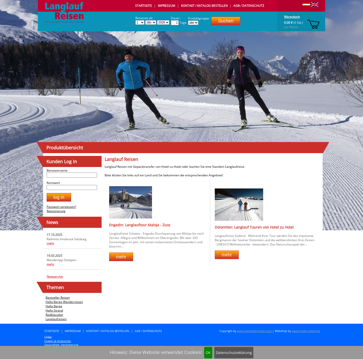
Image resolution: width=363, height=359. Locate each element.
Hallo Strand (54, 310)
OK (208, 352)
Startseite (143, 6)
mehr (50, 243)
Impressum (166, 6)
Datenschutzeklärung (234, 352)
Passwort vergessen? (61, 207)
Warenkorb (292, 17)
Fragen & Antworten (57, 341)
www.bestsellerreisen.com (255, 331)
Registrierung (56, 211)
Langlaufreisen (56, 319)
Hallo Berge (54, 306)
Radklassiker (54, 315)
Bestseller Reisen (58, 297)
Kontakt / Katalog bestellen (204, 6)
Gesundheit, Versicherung (61, 345)
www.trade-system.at (306, 331)
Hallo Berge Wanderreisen (64, 302)
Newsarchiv (55, 276)
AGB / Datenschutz (248, 6)
